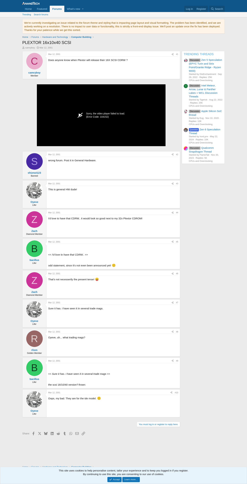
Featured (42, 8)
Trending (26, 14)
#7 (177, 302)
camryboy (30, 47)
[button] (82, 9)
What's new (73, 8)
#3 (177, 183)
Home (28, 8)
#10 (176, 392)
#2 (177, 154)
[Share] (172, 54)
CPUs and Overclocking (201, 80)
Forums (57, 8)
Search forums (41, 14)
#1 (177, 54)
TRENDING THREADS (199, 54)
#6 (177, 273)
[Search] (217, 9)
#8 (177, 332)
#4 (177, 212)
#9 (177, 361)
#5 (177, 242)
